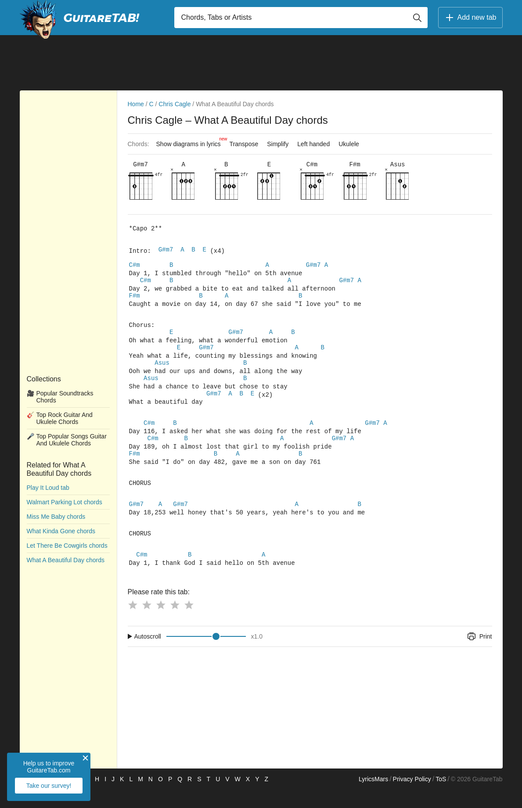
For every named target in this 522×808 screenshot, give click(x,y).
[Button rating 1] (133, 623)
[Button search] (417, 17)
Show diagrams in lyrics (190, 141)
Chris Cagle (174, 104)
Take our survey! (49, 785)
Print (479, 655)
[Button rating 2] (147, 623)
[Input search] (301, 17)
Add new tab (470, 17)
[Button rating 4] (175, 623)
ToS (441, 797)
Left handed (313, 143)
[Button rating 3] (161, 623)
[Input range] (206, 654)
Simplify (277, 143)
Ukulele (348, 143)
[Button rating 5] (189, 623)
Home (136, 104)
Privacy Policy (412, 797)
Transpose (244, 143)
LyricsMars (373, 797)
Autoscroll (147, 654)
